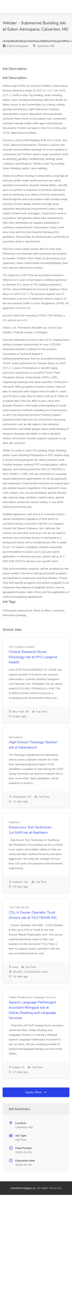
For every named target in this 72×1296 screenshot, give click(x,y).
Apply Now (36, 1092)
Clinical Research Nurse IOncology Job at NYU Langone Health (33, 657)
